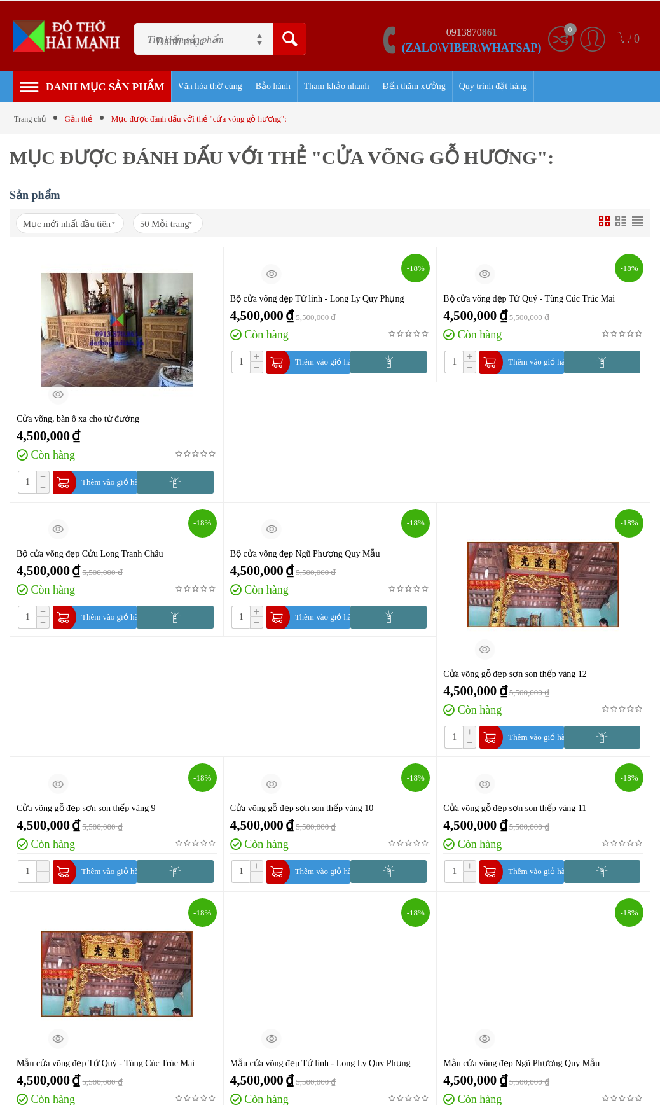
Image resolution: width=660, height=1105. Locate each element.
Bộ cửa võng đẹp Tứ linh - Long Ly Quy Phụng (317, 300)
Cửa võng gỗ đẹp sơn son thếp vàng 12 (515, 678)
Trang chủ (31, 118)
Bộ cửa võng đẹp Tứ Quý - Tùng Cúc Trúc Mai (529, 300)
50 (202, 224)
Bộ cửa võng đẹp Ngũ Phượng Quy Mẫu (305, 557)
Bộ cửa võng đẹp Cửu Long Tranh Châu (90, 557)
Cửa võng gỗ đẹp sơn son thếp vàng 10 (302, 814)
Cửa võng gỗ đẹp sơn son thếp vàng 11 (514, 814)
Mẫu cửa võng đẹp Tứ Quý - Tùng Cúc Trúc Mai (106, 1071)
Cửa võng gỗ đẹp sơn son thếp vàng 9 (86, 814)
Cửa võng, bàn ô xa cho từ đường (78, 421)
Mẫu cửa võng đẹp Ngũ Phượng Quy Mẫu (521, 1071)
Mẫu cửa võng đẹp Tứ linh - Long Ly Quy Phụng (320, 1071)
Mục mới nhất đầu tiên (82, 225)
